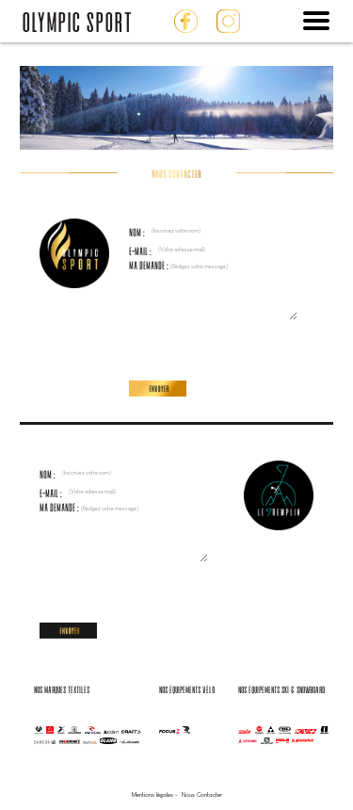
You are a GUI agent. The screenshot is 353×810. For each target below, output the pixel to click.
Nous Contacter (202, 794)
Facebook (186, 21)
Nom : (201, 233)
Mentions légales (152, 794)
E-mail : (205, 252)
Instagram (228, 21)
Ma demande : (213, 266)
